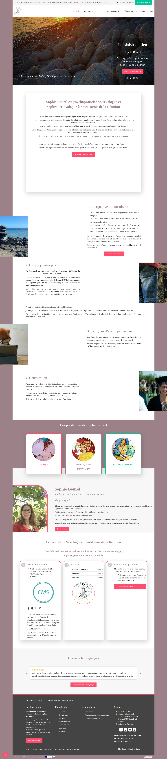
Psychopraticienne (52, 116)
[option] (83, 673)
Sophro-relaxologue (79, 116)
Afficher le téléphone (127, 2)
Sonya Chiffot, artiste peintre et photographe (52, 700)
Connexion (148, 757)
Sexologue (65, 116)
